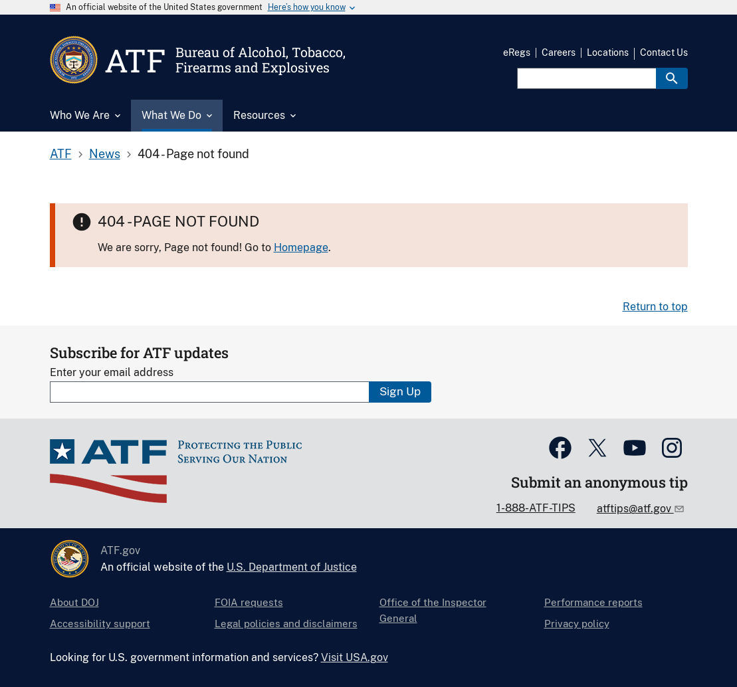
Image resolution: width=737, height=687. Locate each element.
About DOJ (74, 602)
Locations (608, 52)
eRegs (516, 52)
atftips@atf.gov (635, 508)
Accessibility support (100, 623)
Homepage (301, 247)
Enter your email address (111, 372)
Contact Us (664, 52)
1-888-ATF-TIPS (536, 508)
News (104, 154)
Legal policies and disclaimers (286, 623)
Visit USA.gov (354, 657)
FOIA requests (249, 602)
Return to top (655, 306)
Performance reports (593, 602)
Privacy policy (576, 623)
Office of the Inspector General (432, 610)
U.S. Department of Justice (292, 567)
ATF (61, 154)
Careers (559, 52)
